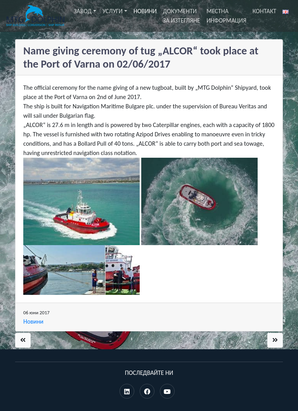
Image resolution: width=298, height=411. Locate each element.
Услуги (112, 11)
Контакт (264, 11)
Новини (145, 11)
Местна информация (226, 15)
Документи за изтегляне (181, 15)
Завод (83, 11)
